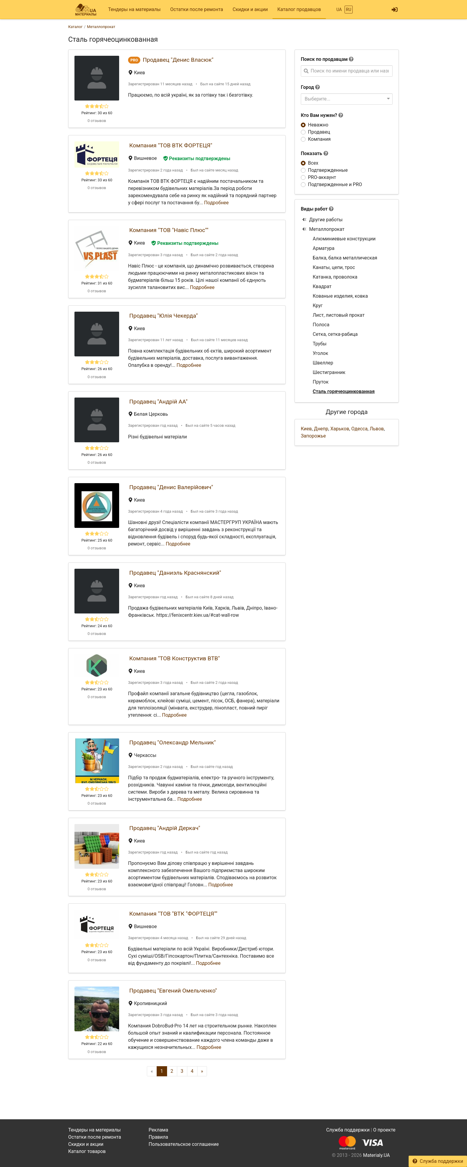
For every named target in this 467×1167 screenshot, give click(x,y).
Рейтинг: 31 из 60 (96, 283)
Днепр (321, 429)
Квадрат (322, 286)
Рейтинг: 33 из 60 (96, 180)
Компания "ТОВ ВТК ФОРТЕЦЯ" (170, 145)
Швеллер (323, 363)
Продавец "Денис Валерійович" (171, 487)
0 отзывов (97, 120)
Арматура (323, 248)
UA (339, 9)
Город (307, 87)
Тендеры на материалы (134, 9)
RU (348, 9)
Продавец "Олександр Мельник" (172, 742)
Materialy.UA (376, 1155)
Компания (319, 139)
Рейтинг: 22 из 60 (96, 1043)
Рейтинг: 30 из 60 (96, 113)
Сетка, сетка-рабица (335, 334)
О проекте (384, 1130)
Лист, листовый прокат (339, 315)
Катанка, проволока (335, 277)
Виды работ (314, 209)
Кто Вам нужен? (322, 115)
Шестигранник (329, 372)
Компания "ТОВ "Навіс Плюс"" (168, 230)
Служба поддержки (437, 1161)
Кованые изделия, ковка (340, 296)
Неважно (318, 125)
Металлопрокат (323, 229)
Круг (318, 305)
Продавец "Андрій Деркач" (164, 828)
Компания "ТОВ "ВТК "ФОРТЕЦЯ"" (173, 913)
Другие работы (322, 219)
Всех (313, 163)
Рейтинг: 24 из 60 (96, 626)
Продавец (319, 132)
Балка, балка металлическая (345, 258)
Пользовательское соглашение (184, 1144)
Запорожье (313, 436)
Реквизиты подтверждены (197, 158)
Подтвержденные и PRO (335, 184)
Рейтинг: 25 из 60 (96, 540)
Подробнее (216, 202)
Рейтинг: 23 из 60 (96, 689)
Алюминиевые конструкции (344, 239)
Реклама (158, 1130)
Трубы (319, 344)
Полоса (321, 324)
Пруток (321, 382)
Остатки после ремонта (196, 9)
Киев (306, 429)
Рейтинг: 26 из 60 (96, 369)
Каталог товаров (87, 1151)
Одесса (359, 429)
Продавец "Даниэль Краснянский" (175, 572)
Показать (314, 153)
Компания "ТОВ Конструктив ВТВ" (174, 658)
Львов (377, 429)
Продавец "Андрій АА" (158, 401)
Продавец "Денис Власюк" (178, 59)
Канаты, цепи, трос (334, 267)
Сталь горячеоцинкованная (344, 391)
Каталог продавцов (299, 9)
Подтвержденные (328, 170)
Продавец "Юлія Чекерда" (163, 315)
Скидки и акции (250, 9)
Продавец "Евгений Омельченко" (173, 990)
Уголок (320, 353)
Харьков (339, 429)
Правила (158, 1137)
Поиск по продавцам (324, 59)
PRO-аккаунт (322, 177)
